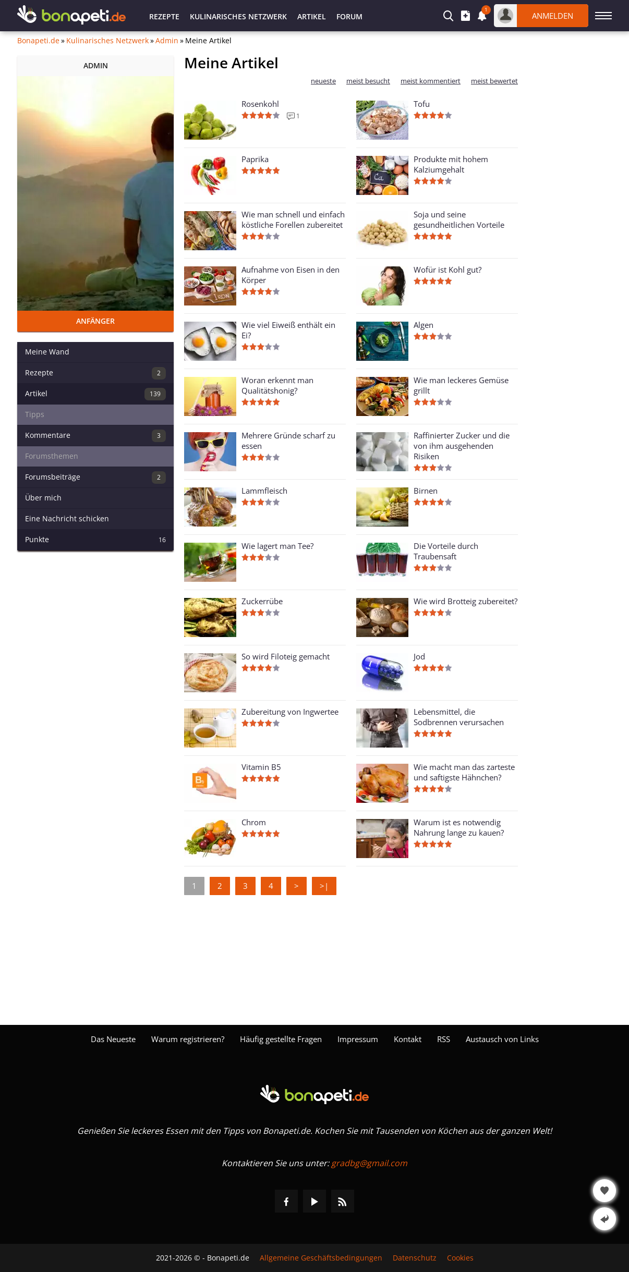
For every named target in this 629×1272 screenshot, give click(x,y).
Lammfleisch (264, 490)
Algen (423, 325)
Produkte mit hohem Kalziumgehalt (451, 164)
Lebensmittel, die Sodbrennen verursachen (459, 716)
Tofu (422, 104)
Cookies (460, 1258)
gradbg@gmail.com (369, 1163)
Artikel (311, 16)
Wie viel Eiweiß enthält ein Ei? (288, 330)
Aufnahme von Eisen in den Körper (290, 274)
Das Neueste (113, 1039)
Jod (419, 656)
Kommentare (95, 436)
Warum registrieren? (187, 1039)
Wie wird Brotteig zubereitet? (465, 601)
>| (324, 885)
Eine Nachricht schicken (67, 518)
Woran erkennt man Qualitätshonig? (277, 385)
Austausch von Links (502, 1039)
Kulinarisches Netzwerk (238, 16)
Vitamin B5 (261, 767)
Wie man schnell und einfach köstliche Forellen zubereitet (293, 219)
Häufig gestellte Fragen (281, 1039)
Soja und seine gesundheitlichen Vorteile (459, 219)
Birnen (426, 490)
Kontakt (407, 1039)
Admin (166, 40)
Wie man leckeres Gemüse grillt (461, 385)
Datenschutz (415, 1258)
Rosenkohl (260, 104)
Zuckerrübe (262, 601)
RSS (443, 1039)
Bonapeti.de (38, 40)
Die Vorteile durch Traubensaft (446, 551)
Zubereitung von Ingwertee (289, 711)
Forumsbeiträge (95, 477)
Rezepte (164, 16)
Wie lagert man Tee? (277, 546)
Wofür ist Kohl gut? (447, 269)
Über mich (43, 498)
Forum (349, 16)
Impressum (357, 1039)
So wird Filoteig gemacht (285, 656)
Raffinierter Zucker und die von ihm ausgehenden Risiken (462, 445)
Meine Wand (47, 352)
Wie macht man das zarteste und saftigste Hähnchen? (464, 772)
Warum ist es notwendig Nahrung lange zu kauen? (459, 827)
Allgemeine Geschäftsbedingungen (321, 1258)
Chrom (253, 822)
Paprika (255, 159)
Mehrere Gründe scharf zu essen (288, 440)
